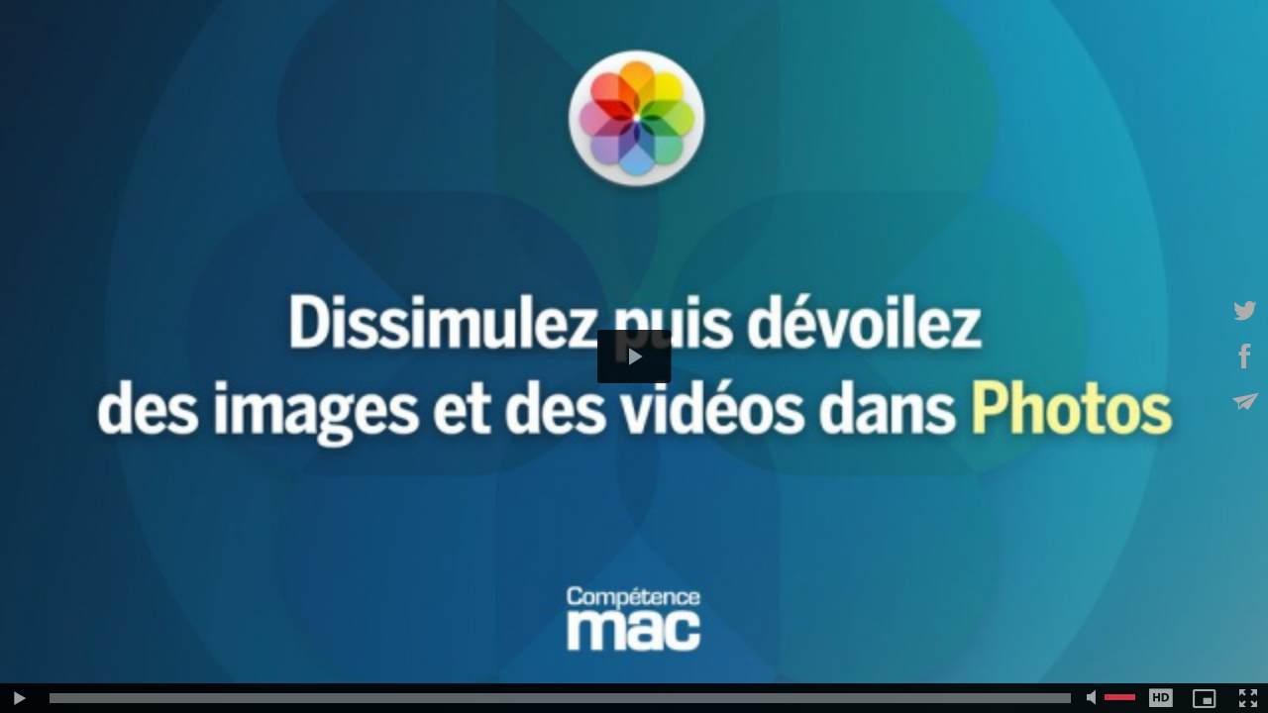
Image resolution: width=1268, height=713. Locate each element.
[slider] (560, 698)
